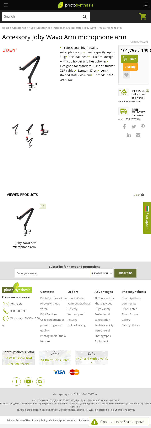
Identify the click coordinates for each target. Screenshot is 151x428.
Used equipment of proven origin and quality (52, 325)
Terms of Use (23, 420)
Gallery (126, 320)
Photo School (130, 314)
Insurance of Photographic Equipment (103, 336)
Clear (137, 195)
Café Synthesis (131, 325)
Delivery (72, 309)
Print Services (48, 314)
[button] (124, 128)
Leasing (130, 67)
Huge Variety (102, 309)
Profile (146, 5)
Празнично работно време (122, 421)
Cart (144, 14)
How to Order (76, 298)
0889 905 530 (14, 311)
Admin (10, 420)
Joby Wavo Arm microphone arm (24, 245)
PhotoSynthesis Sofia (53, 298)
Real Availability (104, 325)
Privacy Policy (39, 420)
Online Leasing (77, 325)
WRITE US (12, 303)
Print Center (129, 309)
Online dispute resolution (63, 420)
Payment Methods (79, 303)
